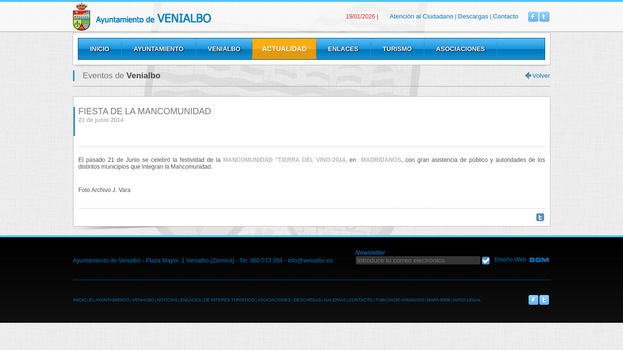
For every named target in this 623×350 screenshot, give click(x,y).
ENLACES (191, 300)
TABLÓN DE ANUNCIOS (400, 300)
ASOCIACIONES (274, 300)
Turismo (397, 48)
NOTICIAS (167, 300)
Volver (541, 75)
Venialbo (166, 16)
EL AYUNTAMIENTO (109, 300)
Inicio (100, 48)
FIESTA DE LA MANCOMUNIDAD (144, 111)
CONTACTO (360, 300)
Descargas (473, 16)
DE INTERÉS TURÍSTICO (229, 300)
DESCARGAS (307, 300)
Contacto (505, 16)
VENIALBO (143, 300)
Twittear (540, 217)
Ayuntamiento (158, 48)
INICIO (80, 300)
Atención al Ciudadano (421, 16)
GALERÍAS (335, 300)
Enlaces (343, 48)
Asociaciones (460, 48)
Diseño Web (510, 259)
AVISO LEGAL (467, 300)
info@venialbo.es (310, 260)
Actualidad (284, 48)
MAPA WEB (438, 300)
